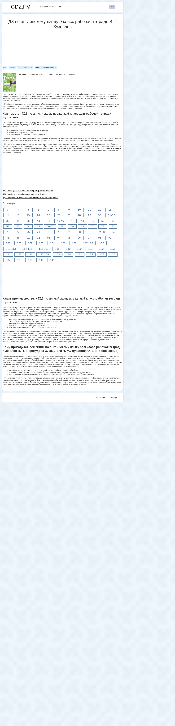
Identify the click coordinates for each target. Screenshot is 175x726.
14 (7, 215)
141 (52, 260)
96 (79, 237)
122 (101, 248)
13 (109, 209)
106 (74, 243)
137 (8, 260)
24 (38, 215)
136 (113, 254)
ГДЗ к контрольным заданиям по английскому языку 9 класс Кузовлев (30, 198)
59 (72, 226)
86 (18, 237)
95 (69, 237)
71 (102, 226)
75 (28, 232)
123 (112, 248)
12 (99, 209)
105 (63, 243)
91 (28, 237)
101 (19, 243)
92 (38, 237)
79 (69, 232)
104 (52, 243)
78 (58, 232)
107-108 (88, 243)
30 (99, 215)
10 (79, 209)
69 (82, 226)
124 (8, 254)
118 (57, 248)
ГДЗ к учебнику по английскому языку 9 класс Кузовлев (25, 194)
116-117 (44, 248)
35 (28, 220)
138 (19, 260)
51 (113, 220)
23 (28, 215)
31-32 (111, 215)
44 (48, 220)
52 (7, 226)
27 (69, 215)
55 (38, 226)
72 (113, 226)
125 (19, 254)
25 (48, 215)
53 (18, 226)
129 (57, 254)
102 (30, 243)
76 (38, 232)
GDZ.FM (21, 7)
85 (7, 237)
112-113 (11, 248)
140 (41, 260)
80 (79, 232)
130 (68, 254)
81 (89, 232)
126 (30, 254)
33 (7, 220)
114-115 (27, 248)
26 (58, 215)
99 (109, 237)
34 (18, 220)
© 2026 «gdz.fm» (102, 397)
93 (48, 237)
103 (41, 243)
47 (72, 220)
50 (102, 220)
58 (62, 226)
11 (89, 209)
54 (28, 226)
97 (89, 237)
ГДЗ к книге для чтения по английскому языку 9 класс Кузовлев (28, 191)
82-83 (101, 232)
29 (89, 215)
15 (18, 215)
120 (79, 248)
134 (90, 254)
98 (99, 237)
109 (102, 243)
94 (58, 237)
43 (38, 220)
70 (92, 226)
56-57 (50, 226)
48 (82, 220)
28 (79, 215)
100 (8, 243)
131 (79, 254)
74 (18, 232)
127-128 (44, 254)
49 (92, 220)
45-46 (60, 220)
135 (102, 254)
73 (7, 232)
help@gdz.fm (115, 397)
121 (90, 248)
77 (48, 232)
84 (113, 232)
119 (68, 248)
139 (30, 260)
